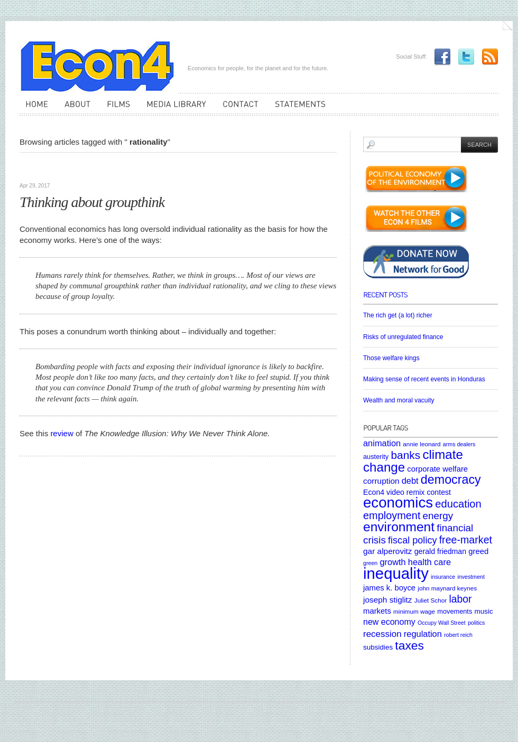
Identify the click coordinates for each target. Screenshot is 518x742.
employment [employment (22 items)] (391, 515)
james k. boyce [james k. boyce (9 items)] (389, 588)
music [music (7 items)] (483, 611)
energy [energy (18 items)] (438, 515)
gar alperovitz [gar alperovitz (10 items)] (387, 551)
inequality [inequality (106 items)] (396, 573)
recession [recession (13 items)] (382, 634)
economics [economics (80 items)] (398, 502)
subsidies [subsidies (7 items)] (378, 647)
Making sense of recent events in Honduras (424, 379)
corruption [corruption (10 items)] (381, 480)
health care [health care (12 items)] (429, 562)
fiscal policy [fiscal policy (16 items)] (412, 540)
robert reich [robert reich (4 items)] (458, 635)
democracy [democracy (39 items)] (451, 479)
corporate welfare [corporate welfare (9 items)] (437, 469)
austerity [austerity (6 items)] (375, 457)
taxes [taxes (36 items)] (409, 645)
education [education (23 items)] (458, 504)
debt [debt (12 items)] (410, 480)
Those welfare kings (391, 358)
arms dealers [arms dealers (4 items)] (459, 444)
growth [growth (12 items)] (392, 562)
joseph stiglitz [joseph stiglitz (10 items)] (387, 599)
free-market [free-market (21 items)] (465, 540)
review (61, 433)
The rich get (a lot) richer (397, 315)
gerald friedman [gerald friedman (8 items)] (440, 551)
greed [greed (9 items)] (478, 551)
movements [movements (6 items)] (454, 611)
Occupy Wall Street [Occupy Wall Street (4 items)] (442, 622)
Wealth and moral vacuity (398, 400)
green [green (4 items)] (370, 563)
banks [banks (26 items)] (405, 455)
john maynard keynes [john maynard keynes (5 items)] (447, 588)
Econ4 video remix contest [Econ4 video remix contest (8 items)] (407, 492)
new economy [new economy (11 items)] (389, 621)
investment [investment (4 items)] (471, 577)
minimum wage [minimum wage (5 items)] (414, 611)
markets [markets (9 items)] (377, 611)
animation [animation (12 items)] (382, 443)
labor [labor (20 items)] (460, 599)
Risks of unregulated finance (403, 337)
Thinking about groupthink (92, 202)
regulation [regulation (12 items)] (423, 633)
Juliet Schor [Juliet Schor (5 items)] (430, 600)
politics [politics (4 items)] (476, 622)
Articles (34, 169)
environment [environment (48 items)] (398, 527)
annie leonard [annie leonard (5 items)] (421, 443)
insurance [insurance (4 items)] (443, 577)
